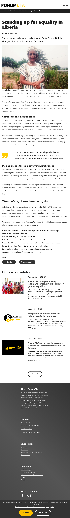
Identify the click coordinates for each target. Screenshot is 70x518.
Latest (12, 11)
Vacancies (24, 447)
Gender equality (27, 262)
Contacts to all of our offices (30, 432)
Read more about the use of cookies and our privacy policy (34, 507)
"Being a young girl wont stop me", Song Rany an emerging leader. (36, 243)
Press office (24, 450)
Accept (26, 513)
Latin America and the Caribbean (32, 475)
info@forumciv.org (27, 429)
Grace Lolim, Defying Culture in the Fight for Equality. (28, 246)
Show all (35, 374)
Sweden (23, 480)
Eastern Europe (26, 470)
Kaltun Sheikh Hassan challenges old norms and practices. (31, 249)
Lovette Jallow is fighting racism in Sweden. (25, 252)
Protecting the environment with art (22, 237)
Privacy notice (25, 455)
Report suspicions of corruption (31, 452)
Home (5, 11)
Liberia (9, 262)
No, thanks (43, 513)
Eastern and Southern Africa (30, 472)
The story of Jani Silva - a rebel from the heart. (28, 240)
